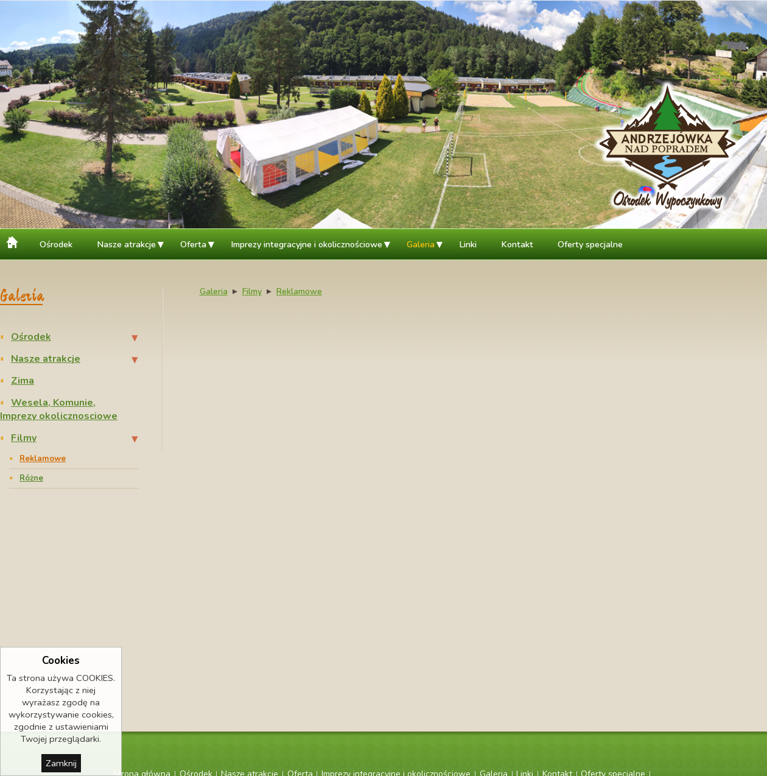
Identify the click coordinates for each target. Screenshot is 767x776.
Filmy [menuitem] (24, 438)
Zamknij (61, 763)
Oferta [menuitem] (193, 244)
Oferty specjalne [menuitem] (590, 244)
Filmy (252, 291)
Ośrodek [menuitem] (56, 244)
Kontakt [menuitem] (517, 244)
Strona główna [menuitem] (13, 241)
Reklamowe (299, 291)
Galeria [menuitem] (421, 244)
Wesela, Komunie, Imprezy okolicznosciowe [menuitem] (58, 409)
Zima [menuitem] (22, 380)
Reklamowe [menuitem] (42, 458)
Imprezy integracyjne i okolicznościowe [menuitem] (306, 244)
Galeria (214, 291)
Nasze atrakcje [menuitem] (126, 244)
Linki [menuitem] (468, 244)
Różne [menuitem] (31, 478)
